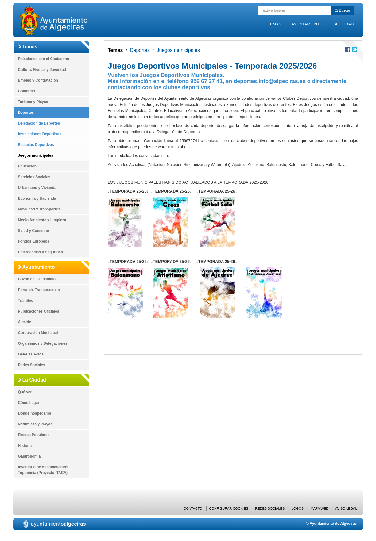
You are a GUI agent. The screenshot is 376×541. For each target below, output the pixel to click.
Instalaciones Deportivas (39, 134)
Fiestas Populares (34, 435)
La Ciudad (343, 24)
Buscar (343, 10)
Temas (274, 24)
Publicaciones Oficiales (38, 311)
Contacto (193, 508)
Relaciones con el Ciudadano (43, 59)
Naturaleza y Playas (35, 424)
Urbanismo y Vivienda (37, 188)
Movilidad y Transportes (39, 209)
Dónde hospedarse (34, 413)
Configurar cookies (228, 508)
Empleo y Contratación (38, 80)
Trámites (25, 300)
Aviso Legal (346, 508)
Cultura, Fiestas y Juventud (42, 69)
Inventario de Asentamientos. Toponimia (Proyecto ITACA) (43, 470)
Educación (27, 166)
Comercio (26, 91)
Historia (25, 445)
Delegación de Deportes (39, 123)
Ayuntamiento (307, 24)
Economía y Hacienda (37, 198)
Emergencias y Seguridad (40, 252)
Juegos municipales (35, 155)
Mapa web (319, 508)
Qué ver (25, 392)
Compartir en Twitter (354, 49)
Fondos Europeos (33, 241)
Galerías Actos (31, 354)
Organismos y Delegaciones (43, 343)
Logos (298, 508)
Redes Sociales (31, 365)
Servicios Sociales (34, 177)
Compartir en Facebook (347, 49)
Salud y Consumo (33, 230)
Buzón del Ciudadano (37, 279)
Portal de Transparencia (39, 290)
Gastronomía (29, 456)
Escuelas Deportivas (36, 145)
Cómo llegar (28, 403)
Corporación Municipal (38, 333)
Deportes (26, 112)
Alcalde (24, 322)
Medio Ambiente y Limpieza (42, 220)
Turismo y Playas (33, 102)
